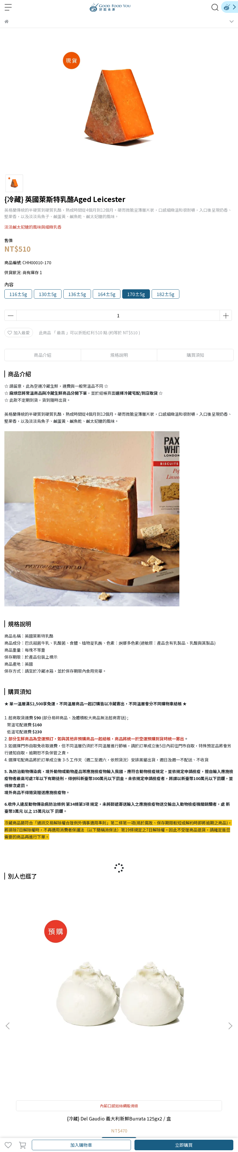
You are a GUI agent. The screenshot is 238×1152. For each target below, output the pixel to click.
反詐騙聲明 (148, 1040)
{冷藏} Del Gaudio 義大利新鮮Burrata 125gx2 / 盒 (46, 976)
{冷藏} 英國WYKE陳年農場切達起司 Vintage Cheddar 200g (191, 976)
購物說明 (78, 1040)
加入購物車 (81, 1145)
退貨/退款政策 (103, 1040)
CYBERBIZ (153, 1130)
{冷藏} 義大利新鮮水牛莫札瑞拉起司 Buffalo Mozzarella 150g (119, 976)
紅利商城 (40, 1040)
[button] (230, 953)
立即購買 (183, 1145)
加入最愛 (19, 332)
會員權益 (59, 1040)
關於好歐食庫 (16, 1040)
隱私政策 (126, 1040)
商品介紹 (42, 355)
